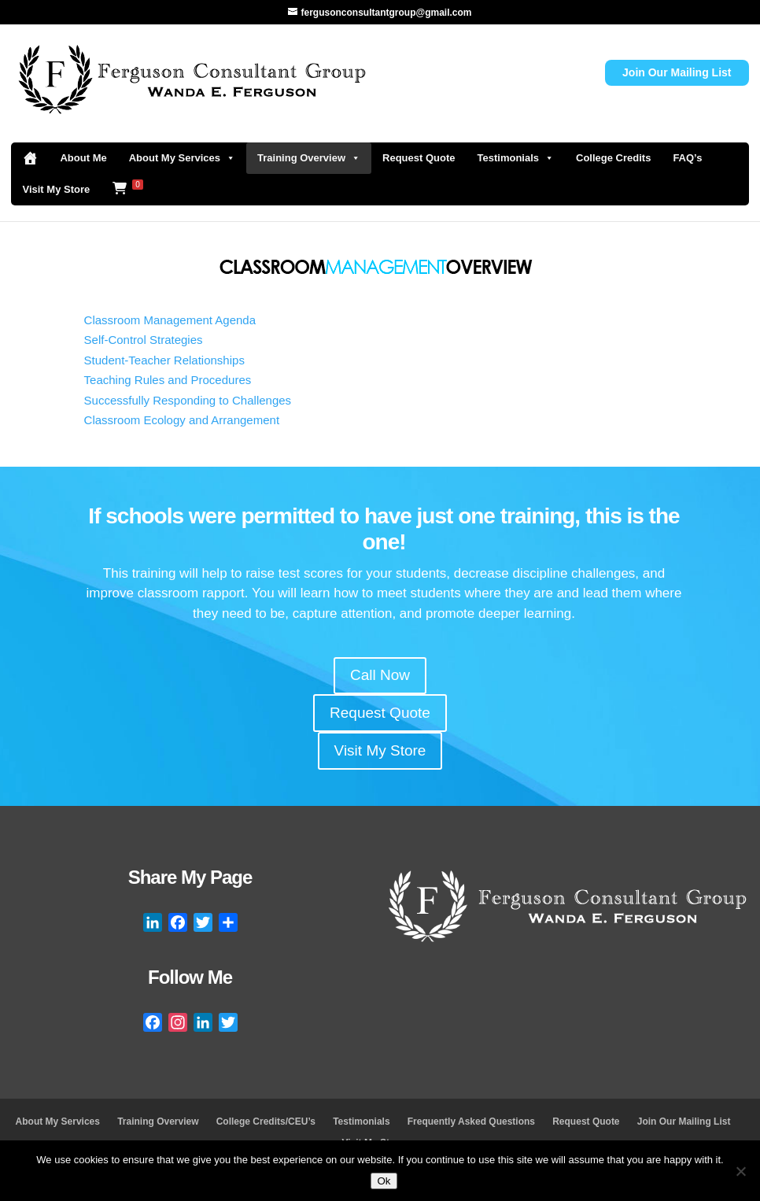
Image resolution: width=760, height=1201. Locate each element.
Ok (383, 1181)
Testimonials (516, 158)
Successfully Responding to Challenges (188, 400)
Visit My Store (56, 189)
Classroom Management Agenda (170, 320)
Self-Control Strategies (143, 339)
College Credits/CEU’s (265, 1121)
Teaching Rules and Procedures (168, 379)
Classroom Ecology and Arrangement (181, 420)
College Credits (613, 158)
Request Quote (418, 158)
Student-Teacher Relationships (164, 360)
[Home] (30, 158)
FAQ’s (687, 158)
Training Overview (308, 158)
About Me (83, 158)
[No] (740, 1171)
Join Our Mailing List (676, 72)
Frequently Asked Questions (471, 1121)
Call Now (380, 675)
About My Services (182, 158)
